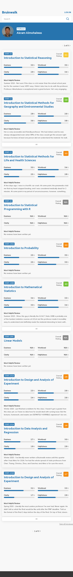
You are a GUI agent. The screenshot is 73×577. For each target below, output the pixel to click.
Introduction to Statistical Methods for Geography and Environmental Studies (29, 105)
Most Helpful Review (12, 80)
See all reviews (66, 524)
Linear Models (13, 340)
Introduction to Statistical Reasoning (27, 58)
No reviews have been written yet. (17, 234)
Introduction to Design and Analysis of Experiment (29, 382)
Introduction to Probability (21, 248)
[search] (34, 19)
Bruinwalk (9, 12)
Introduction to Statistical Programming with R (20, 207)
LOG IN (67, 12)
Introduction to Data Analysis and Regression (25, 430)
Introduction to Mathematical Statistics (23, 289)
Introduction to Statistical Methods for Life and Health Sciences (29, 158)
